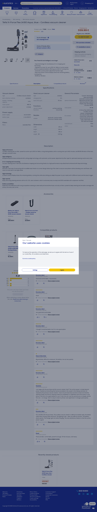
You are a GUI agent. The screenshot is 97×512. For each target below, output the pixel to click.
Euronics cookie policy (29, 258)
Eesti (24, 240)
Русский (29, 240)
